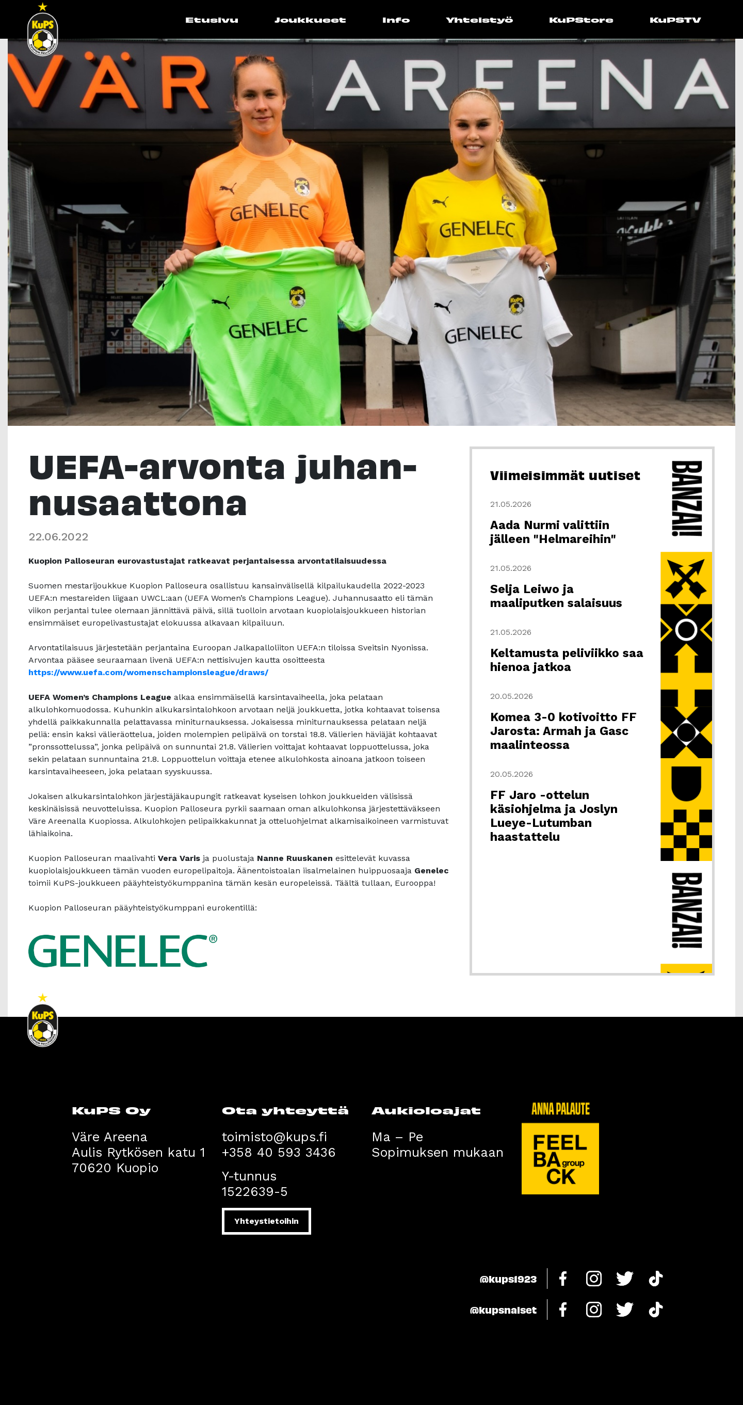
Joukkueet (310, 19)
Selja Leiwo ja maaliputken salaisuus (556, 596)
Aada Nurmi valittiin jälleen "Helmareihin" (553, 532)
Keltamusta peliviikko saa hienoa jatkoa (566, 660)
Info (396, 19)
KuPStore (581, 19)
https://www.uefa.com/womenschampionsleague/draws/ (148, 672)
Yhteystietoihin (266, 1221)
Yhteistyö (479, 19)
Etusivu (211, 19)
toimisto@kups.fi (274, 1136)
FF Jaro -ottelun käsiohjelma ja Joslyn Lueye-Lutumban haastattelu (554, 816)
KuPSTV (675, 19)
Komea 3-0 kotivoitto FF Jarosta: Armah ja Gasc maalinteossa (563, 731)
